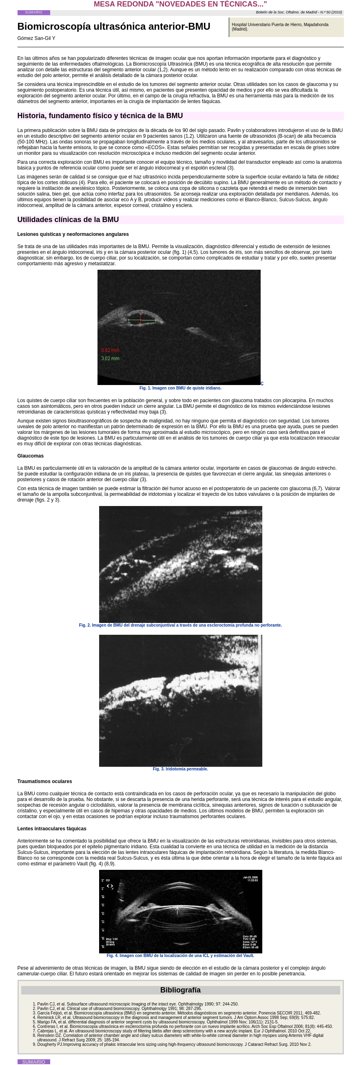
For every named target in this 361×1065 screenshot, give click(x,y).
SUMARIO (33, 12)
